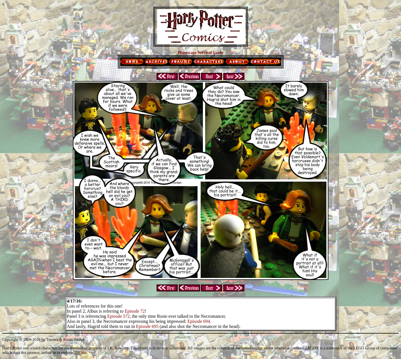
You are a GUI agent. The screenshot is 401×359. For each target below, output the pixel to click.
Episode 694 (199, 321)
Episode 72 (135, 311)
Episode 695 (147, 326)
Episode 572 (118, 316)
